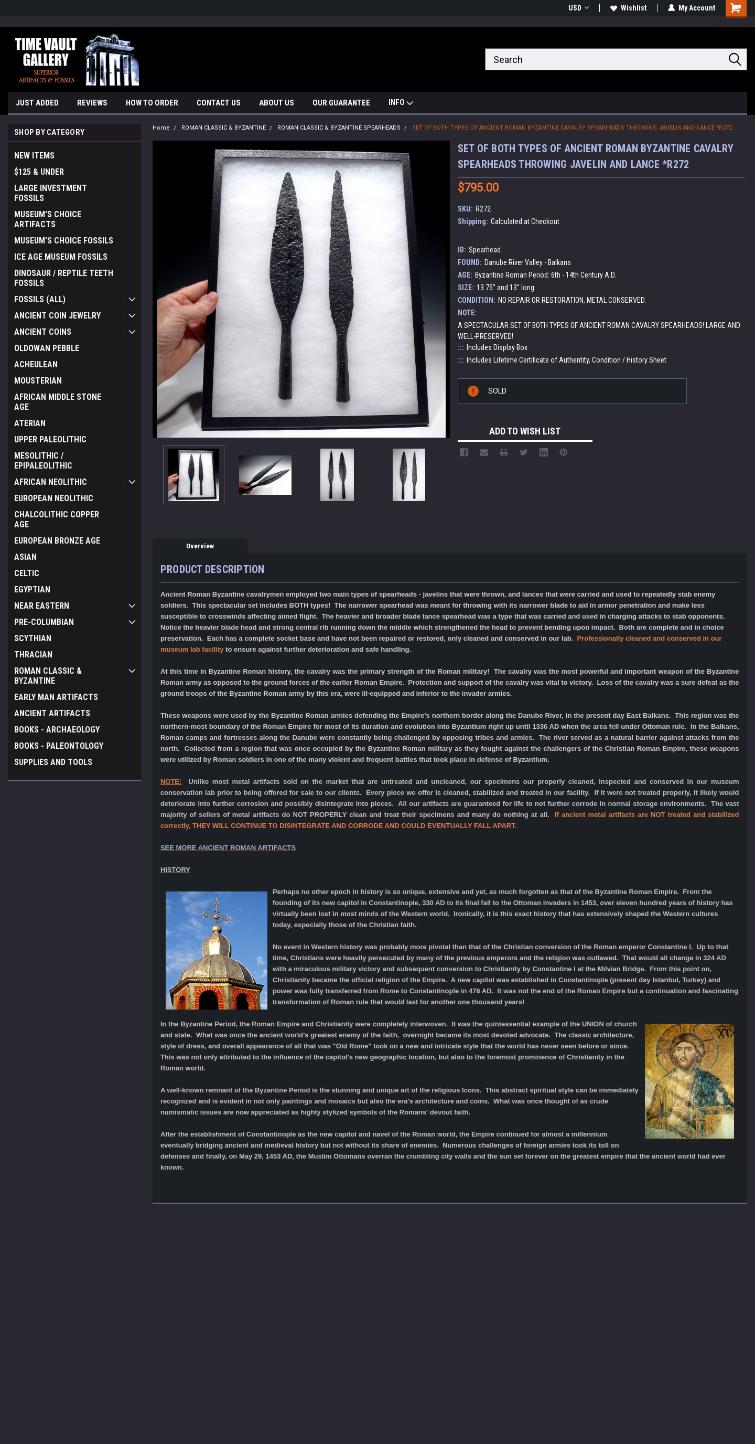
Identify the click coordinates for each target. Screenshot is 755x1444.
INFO (401, 103)
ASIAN (25, 557)
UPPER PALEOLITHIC (50, 439)
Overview (200, 546)
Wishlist (628, 8)
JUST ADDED (37, 103)
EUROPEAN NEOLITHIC (53, 498)
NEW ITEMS (34, 156)
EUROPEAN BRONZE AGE (57, 541)
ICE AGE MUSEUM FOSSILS (60, 257)
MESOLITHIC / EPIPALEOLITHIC (43, 461)
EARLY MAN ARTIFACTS (56, 697)
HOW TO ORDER (152, 103)
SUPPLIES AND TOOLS (53, 762)
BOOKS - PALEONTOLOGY (58, 746)
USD (578, 8)
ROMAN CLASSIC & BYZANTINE (48, 676)
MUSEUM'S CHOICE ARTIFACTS (47, 219)
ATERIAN (30, 423)
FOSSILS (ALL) (40, 299)
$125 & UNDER (39, 172)
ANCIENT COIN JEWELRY (57, 316)
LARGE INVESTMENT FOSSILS (50, 193)
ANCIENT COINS (42, 332)
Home (161, 127)
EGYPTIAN (32, 589)
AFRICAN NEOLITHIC (50, 482)
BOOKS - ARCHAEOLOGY (57, 730)
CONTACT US (219, 103)
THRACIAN (33, 655)
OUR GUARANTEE (341, 103)
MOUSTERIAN (38, 381)
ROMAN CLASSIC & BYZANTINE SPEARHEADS (339, 127)
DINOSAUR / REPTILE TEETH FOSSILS (63, 278)
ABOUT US (276, 103)
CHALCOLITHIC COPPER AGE (56, 519)
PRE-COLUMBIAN (44, 622)
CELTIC (26, 573)
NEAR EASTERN (41, 606)
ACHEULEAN (36, 364)
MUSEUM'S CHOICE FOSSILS (63, 241)
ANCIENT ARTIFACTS (52, 713)
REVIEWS (92, 103)
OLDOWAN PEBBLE (46, 348)
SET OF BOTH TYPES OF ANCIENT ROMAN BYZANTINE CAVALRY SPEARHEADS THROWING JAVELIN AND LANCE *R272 (572, 127)
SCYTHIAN (32, 638)
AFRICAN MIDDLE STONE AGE (57, 402)
